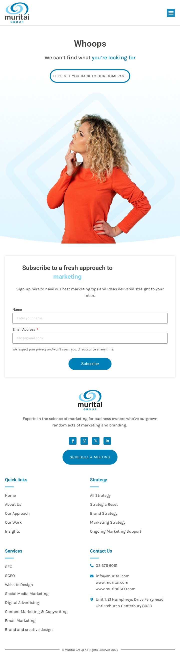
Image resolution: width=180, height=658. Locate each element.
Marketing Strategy (107, 522)
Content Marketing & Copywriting (36, 611)
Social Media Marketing (26, 593)
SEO (8, 566)
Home (10, 495)
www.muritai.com (112, 582)
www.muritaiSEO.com (116, 588)
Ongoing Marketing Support (115, 531)
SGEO (10, 575)
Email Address (24, 329)
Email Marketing (20, 620)
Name (17, 310)
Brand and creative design (29, 629)
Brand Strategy (103, 513)
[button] (171, 13)
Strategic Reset (104, 504)
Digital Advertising (22, 602)
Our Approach (17, 513)
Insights (12, 531)
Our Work (13, 522)
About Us (13, 504)
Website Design (19, 584)
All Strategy (100, 495)
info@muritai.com (113, 576)
